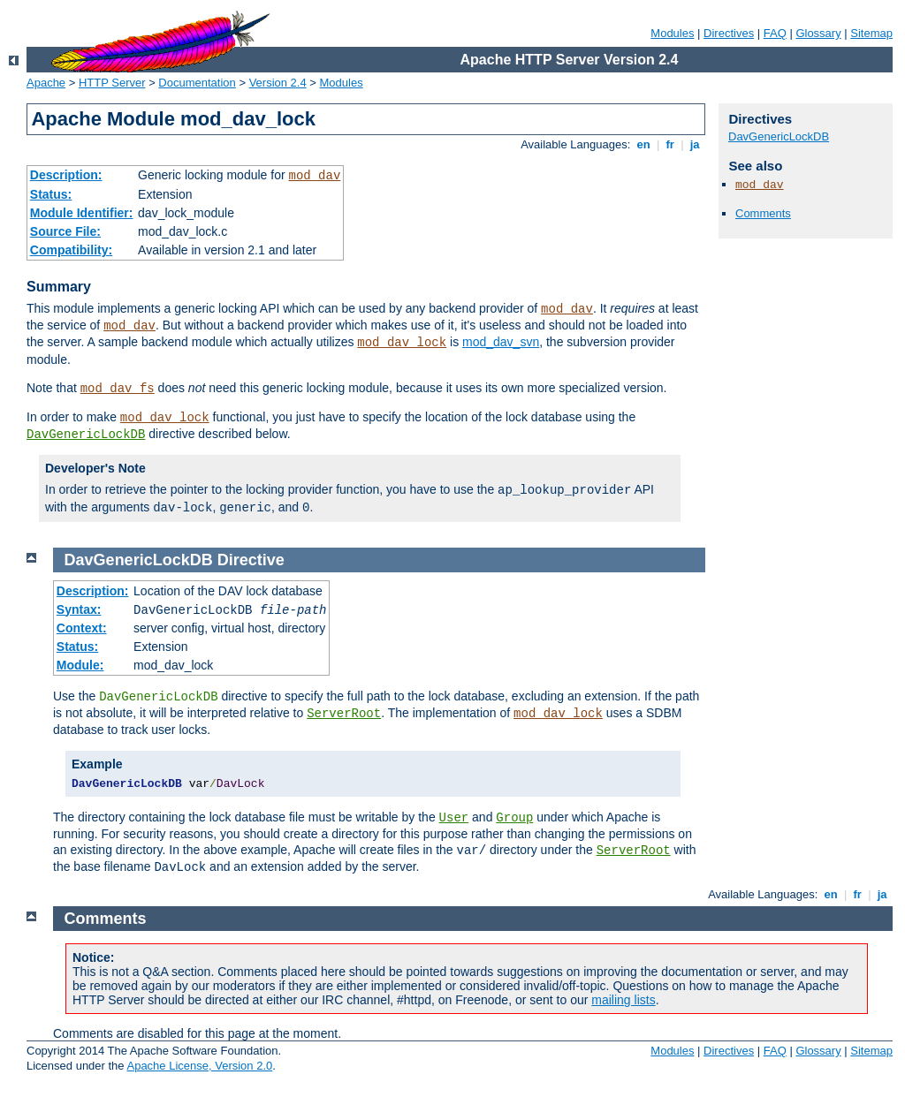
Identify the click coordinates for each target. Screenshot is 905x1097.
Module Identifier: (81, 213)
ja (695, 144)
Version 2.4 (278, 82)
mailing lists (623, 1000)
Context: (82, 628)
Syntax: (79, 609)
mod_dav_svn (500, 342)
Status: (51, 194)
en (643, 144)
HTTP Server (112, 82)
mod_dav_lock (401, 343)
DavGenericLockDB (86, 434)
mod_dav (314, 176)
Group (514, 818)
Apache (46, 82)
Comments (763, 213)
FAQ (775, 33)
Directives (728, 33)
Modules (672, 33)
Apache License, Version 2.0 (199, 1065)
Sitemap (871, 33)
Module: (80, 665)
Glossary (817, 33)
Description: (66, 175)
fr (670, 144)
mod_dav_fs (117, 389)
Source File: (65, 231)
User (454, 818)
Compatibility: (71, 250)
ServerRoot (344, 714)
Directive (251, 560)
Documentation (196, 82)
